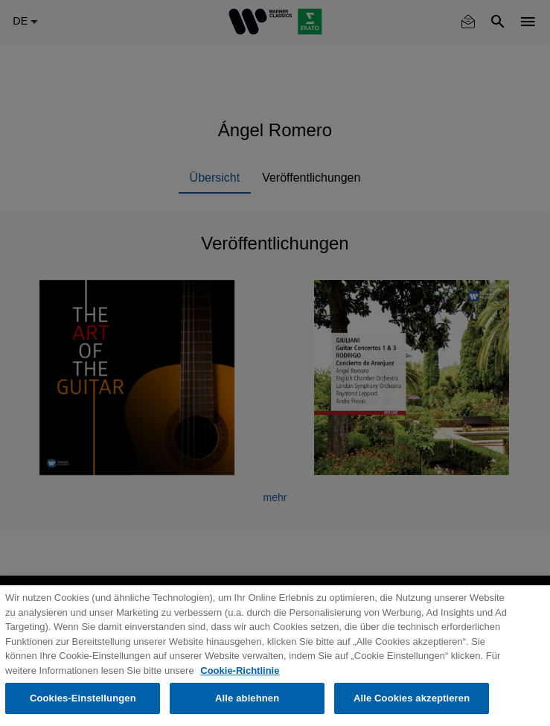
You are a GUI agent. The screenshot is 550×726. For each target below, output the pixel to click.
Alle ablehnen (247, 698)
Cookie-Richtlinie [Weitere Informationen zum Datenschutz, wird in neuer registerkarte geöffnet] (239, 670)
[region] (275, 655)
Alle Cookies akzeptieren (412, 698)
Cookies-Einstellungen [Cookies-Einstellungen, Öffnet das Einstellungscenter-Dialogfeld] (83, 698)
